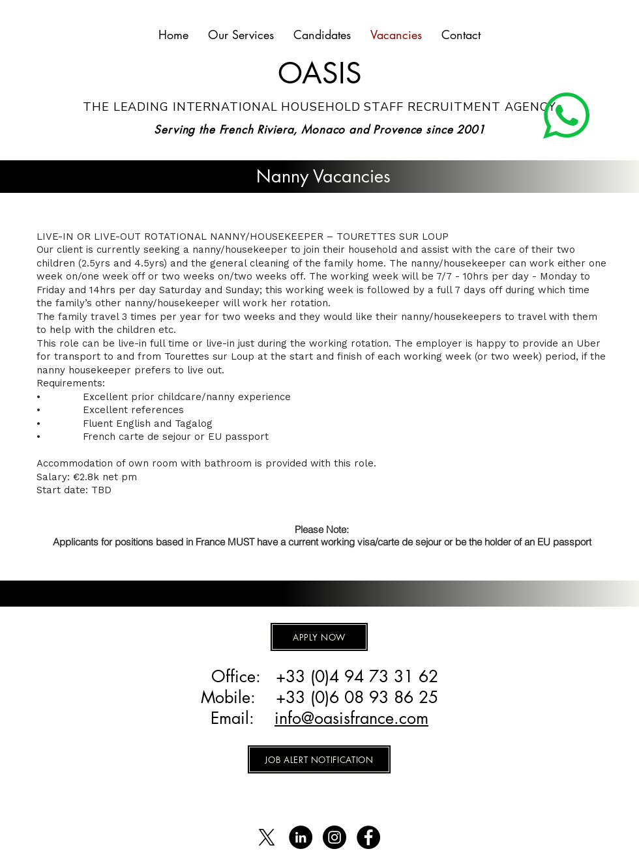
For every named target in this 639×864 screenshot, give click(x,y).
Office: (238, 676)
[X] (266, 837)
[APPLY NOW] (319, 637)
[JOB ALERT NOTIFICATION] (319, 759)
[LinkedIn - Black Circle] (300, 837)
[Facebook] (368, 837)
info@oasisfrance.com (351, 718)
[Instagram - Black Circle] (334, 837)
